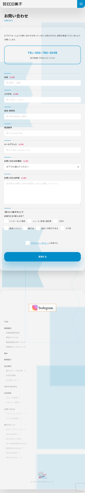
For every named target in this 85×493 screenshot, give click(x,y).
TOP (6, 324)
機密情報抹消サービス (15, 345)
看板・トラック (15, 228)
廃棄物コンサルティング (16, 350)
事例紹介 (7, 362)
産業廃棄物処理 (13, 336)
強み (6, 356)
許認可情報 (11, 379)
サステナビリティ (10, 390)
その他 (68, 228)
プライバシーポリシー (40, 243)
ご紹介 (61, 221)
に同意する (44, 243)
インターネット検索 (17, 221)
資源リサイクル (12, 340)
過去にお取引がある (49, 228)
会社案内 (7, 369)
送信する (42, 257)
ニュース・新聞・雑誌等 (41, 221)
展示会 (31, 228)
